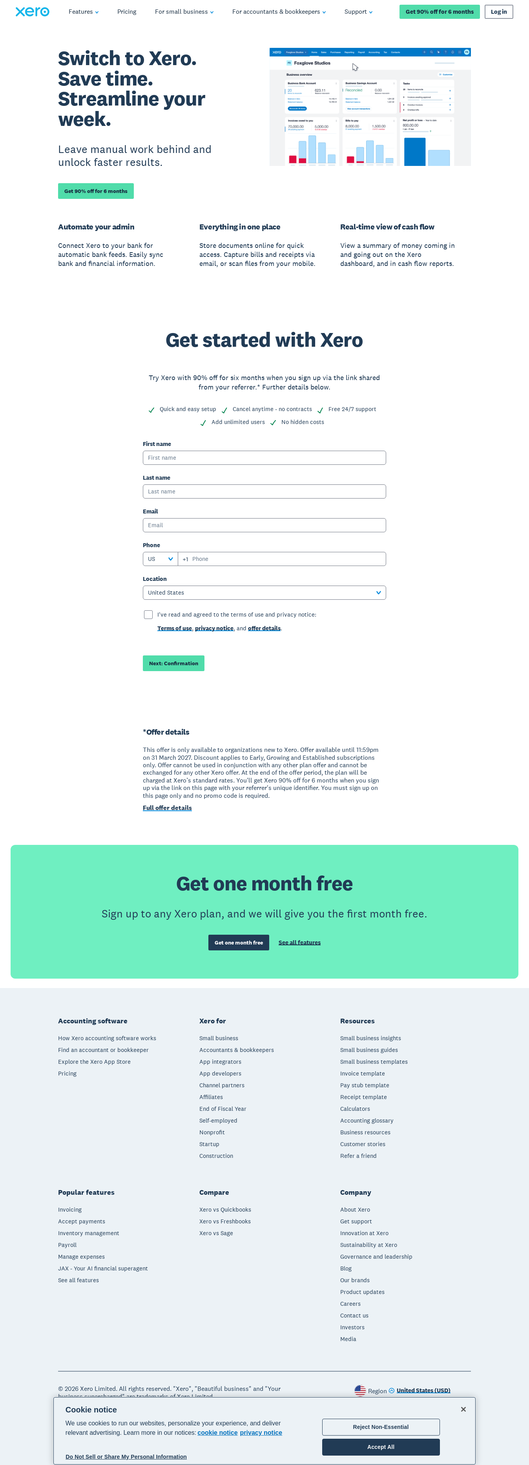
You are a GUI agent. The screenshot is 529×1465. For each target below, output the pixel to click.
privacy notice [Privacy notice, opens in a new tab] (261, 1432)
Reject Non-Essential (381, 1427)
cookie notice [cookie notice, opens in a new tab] (217, 1432)
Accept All (380, 1447)
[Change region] (420, 1390)
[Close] (463, 1409)
